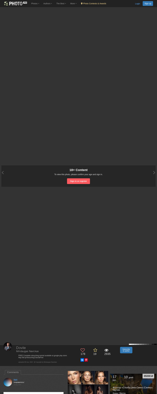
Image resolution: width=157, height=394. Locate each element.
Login (137, 4)
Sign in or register (78, 181)
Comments (13, 372)
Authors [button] (47, 4)
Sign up (147, 4)
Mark (15, 380)
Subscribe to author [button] (126, 350)
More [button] (73, 4)
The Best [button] (61, 4)
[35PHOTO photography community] (15, 3)
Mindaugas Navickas (27, 351)
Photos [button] (35, 4)
